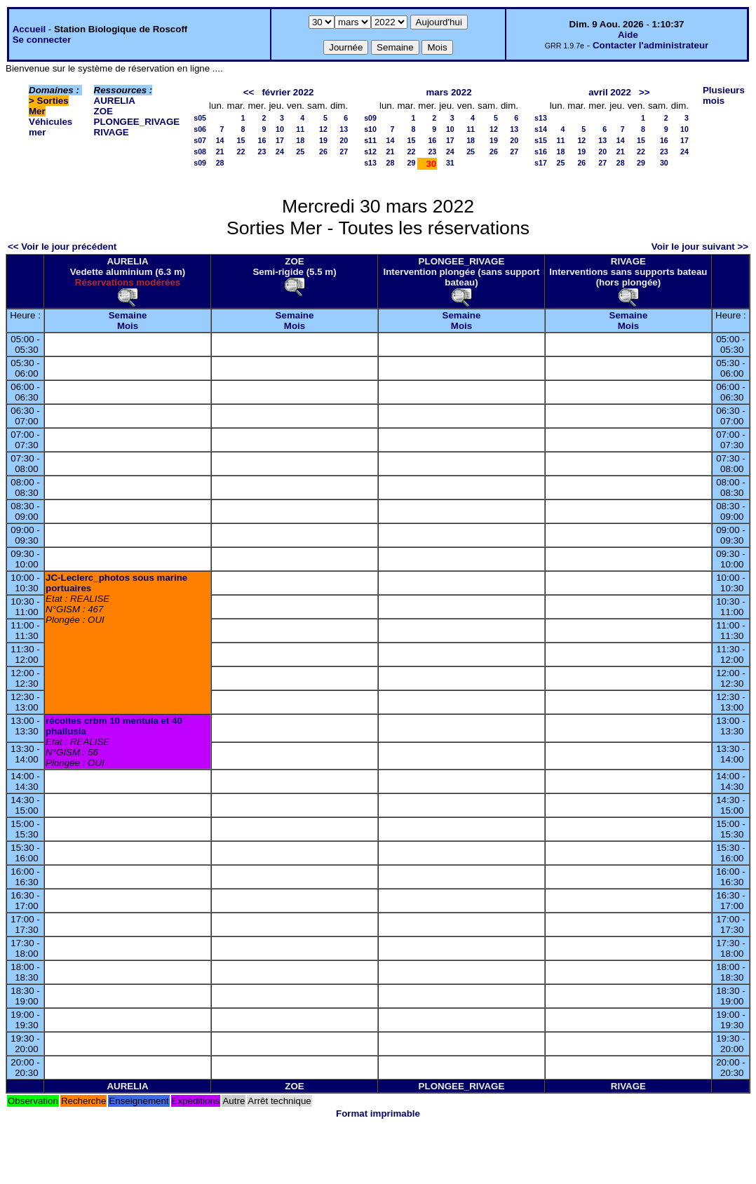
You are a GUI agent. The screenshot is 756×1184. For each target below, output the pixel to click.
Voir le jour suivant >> (700, 246)
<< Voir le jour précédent (62, 246)
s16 (540, 151)
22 (241, 151)
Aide (628, 34)
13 (343, 129)
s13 (370, 163)
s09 (200, 163)
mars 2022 (448, 92)
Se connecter (42, 39)
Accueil (29, 29)
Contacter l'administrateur (650, 45)
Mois (127, 326)
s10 (370, 129)
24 (280, 151)
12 (323, 129)
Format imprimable (378, 1113)
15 (241, 140)
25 (300, 151)
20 (343, 140)
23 (262, 151)
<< (249, 92)
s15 (540, 140)
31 (450, 163)
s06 (200, 129)
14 (220, 140)
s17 (540, 163)
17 (280, 140)
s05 (200, 118)
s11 (370, 140)
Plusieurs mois (724, 95)
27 (343, 151)
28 (220, 163)
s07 (200, 140)
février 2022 (287, 92)
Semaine (128, 315)
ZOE (103, 111)
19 (323, 140)
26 (323, 151)
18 (300, 140)
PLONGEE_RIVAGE (137, 121)
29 (411, 163)
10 (280, 129)
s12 (370, 151)
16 (262, 140)
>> (644, 92)
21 (220, 151)
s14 (540, 129)
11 (300, 129)
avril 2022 (609, 92)
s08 (200, 151)
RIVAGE (111, 132)
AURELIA (114, 100)
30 (664, 163)
